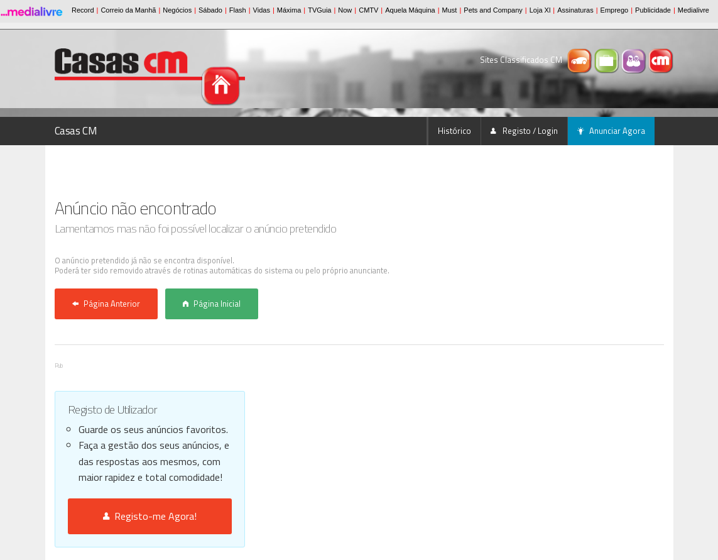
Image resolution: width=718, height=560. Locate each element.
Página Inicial (212, 303)
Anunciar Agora (611, 130)
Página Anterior (106, 303)
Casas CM (76, 131)
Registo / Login (524, 130)
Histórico (454, 130)
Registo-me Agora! (150, 516)
